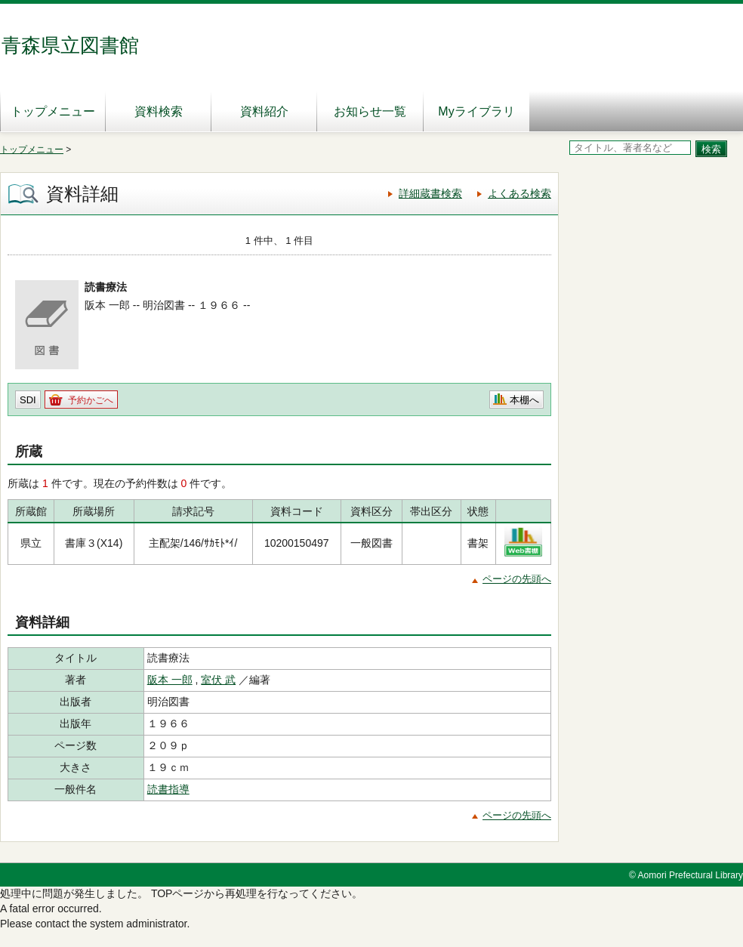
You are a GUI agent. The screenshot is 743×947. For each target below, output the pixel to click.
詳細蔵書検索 (430, 193)
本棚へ (524, 400)
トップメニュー (53, 111)
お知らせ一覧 (370, 111)
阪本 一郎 (170, 680)
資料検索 (158, 111)
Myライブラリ (476, 111)
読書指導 (168, 789)
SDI (28, 400)
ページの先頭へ (516, 579)
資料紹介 (264, 111)
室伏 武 (218, 680)
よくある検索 (519, 193)
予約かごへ (90, 400)
